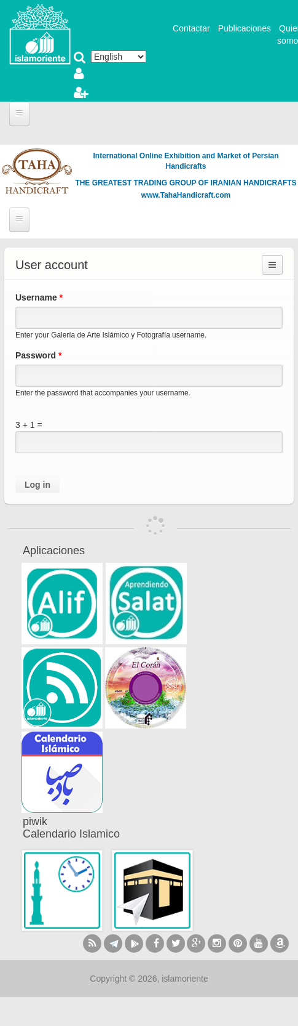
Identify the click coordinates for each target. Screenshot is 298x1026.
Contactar (191, 28)
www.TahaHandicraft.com (185, 195)
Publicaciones (244, 28)
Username (39, 297)
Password (38, 355)
